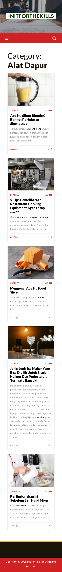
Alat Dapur (14, 149)
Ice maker (40, 417)
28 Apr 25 (14, 195)
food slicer (43, 297)
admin (48, 110)
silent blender (36, 128)
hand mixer (20, 505)
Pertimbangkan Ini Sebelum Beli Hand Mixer (29, 498)
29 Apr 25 (14, 110)
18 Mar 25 (15, 491)
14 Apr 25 (14, 363)
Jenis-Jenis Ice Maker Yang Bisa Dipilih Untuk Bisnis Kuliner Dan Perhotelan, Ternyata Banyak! (30, 374)
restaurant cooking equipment (33, 217)
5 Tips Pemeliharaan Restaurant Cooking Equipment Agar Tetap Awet (27, 206)
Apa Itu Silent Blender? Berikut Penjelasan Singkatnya (28, 119)
